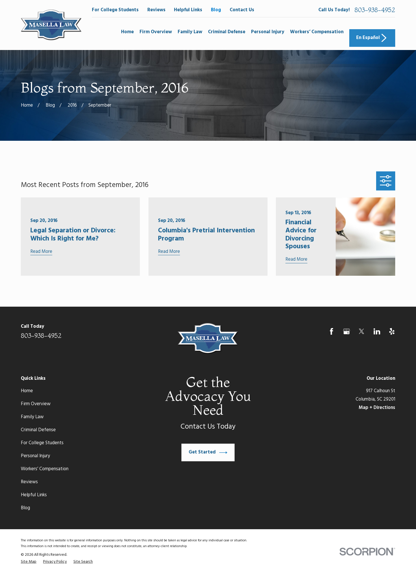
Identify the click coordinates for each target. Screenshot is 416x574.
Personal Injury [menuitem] (267, 32)
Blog (216, 10)
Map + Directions (377, 408)
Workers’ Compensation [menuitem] (316, 32)
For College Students (115, 10)
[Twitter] (361, 331)
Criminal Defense (38, 430)
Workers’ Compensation (44, 469)
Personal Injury (35, 456)
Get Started (208, 453)
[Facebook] (331, 331)
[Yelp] (392, 331)
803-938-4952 (374, 10)
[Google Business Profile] (346, 331)
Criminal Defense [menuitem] (226, 32)
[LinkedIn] (377, 331)
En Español (372, 38)
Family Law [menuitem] (190, 32)
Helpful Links (188, 10)
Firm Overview (36, 404)
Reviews (156, 10)
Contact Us (242, 10)
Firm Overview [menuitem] (156, 32)
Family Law (32, 417)
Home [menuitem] (127, 32)
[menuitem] (28, 561)
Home (27, 391)
